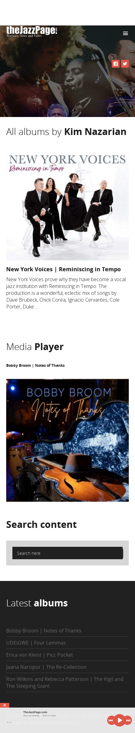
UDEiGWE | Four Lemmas (36, 642)
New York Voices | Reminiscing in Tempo (63, 269)
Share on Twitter (49, 716)
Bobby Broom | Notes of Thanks (35, 365)
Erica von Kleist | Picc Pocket (39, 654)
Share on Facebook (31, 716)
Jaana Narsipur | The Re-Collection (46, 666)
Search (41, 524)
